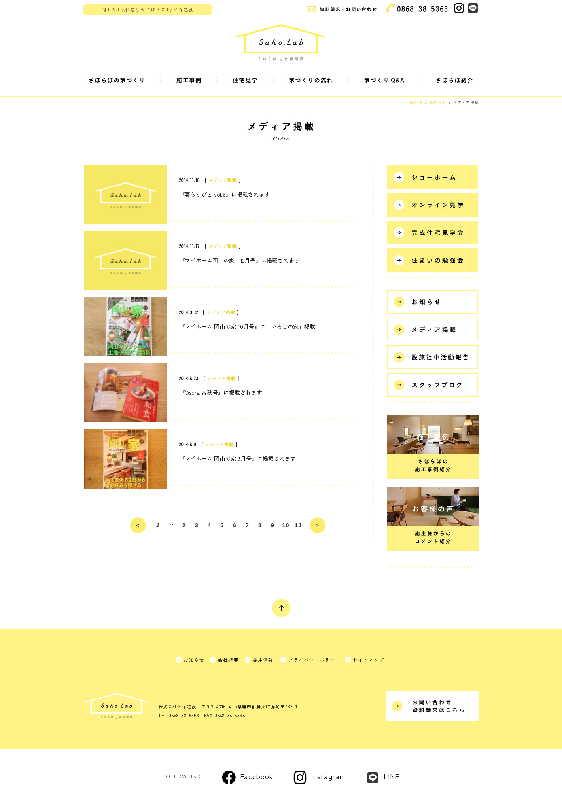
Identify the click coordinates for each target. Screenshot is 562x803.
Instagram (328, 776)
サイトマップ (368, 659)
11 (298, 525)
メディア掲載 (222, 180)
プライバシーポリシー (314, 659)
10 (286, 525)
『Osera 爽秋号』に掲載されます (220, 392)
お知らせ (194, 659)
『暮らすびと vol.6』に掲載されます (224, 194)
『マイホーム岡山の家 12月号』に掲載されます (239, 260)
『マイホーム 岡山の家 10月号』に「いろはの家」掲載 (247, 326)
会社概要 (228, 659)
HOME (416, 102)
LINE (392, 776)
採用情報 (263, 659)
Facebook (256, 776)
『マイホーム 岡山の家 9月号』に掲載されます (237, 458)
